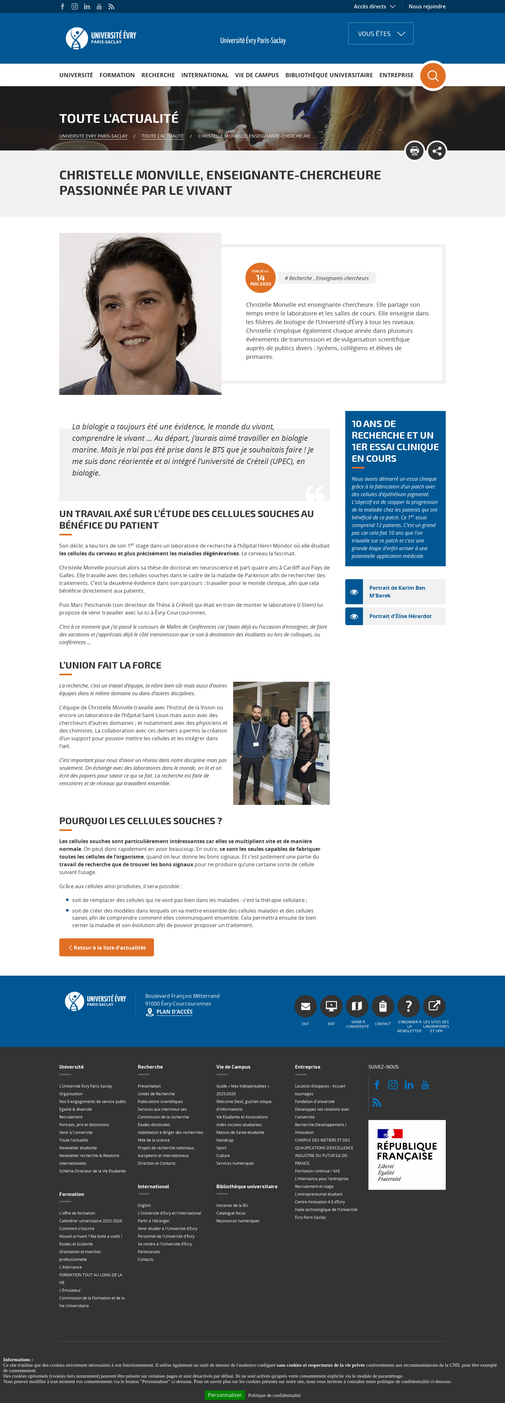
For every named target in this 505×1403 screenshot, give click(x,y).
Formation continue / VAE (317, 1171)
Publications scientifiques (160, 1101)
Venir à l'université (75, 1132)
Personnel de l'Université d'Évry (166, 1236)
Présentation (149, 1086)
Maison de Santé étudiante (240, 1132)
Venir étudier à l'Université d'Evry (167, 1228)
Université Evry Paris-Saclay (93, 136)
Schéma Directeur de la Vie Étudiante (92, 1171)
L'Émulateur (70, 1290)
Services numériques (235, 1163)
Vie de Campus (257, 75)
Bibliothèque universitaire (329, 75)
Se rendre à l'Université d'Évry (165, 1244)
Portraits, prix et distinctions (84, 1124)
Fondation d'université (315, 1101)
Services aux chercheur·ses (162, 1109)
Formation (117, 75)
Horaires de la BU (232, 1205)
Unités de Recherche (156, 1094)
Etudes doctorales (154, 1124)
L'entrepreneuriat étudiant (318, 1194)
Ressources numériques (238, 1221)
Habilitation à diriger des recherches (170, 1132)
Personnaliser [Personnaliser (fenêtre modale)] (225, 1394)
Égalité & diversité (75, 1109)
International (205, 75)
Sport (221, 1148)
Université (76, 75)
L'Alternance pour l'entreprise (321, 1178)
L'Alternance (70, 1267)
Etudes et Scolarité (76, 1244)
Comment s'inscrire (76, 1228)
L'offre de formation (77, 1213)
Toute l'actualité (163, 136)
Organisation (70, 1094)
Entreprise (396, 75)
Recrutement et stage (314, 1186)
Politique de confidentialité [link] (274, 1395)
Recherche (158, 75)
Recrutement (70, 1117)
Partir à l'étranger (154, 1221)
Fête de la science (154, 1140)
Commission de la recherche (163, 1117)
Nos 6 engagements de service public (92, 1101)
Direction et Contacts (157, 1163)
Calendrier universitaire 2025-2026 (90, 1221)
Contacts (146, 1259)
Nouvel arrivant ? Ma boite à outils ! (90, 1236)
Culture (223, 1155)
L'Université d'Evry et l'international (169, 1213)
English (144, 1205)
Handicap (224, 1140)
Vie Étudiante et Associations (242, 1117)
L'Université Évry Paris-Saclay (85, 1086)
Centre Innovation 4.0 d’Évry (320, 1202)
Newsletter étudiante (78, 1148)
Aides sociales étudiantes (239, 1124)
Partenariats (149, 1251)
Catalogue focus (230, 1213)
